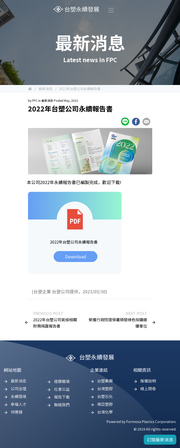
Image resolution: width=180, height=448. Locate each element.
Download (75, 256)
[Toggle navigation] (111, 10)
